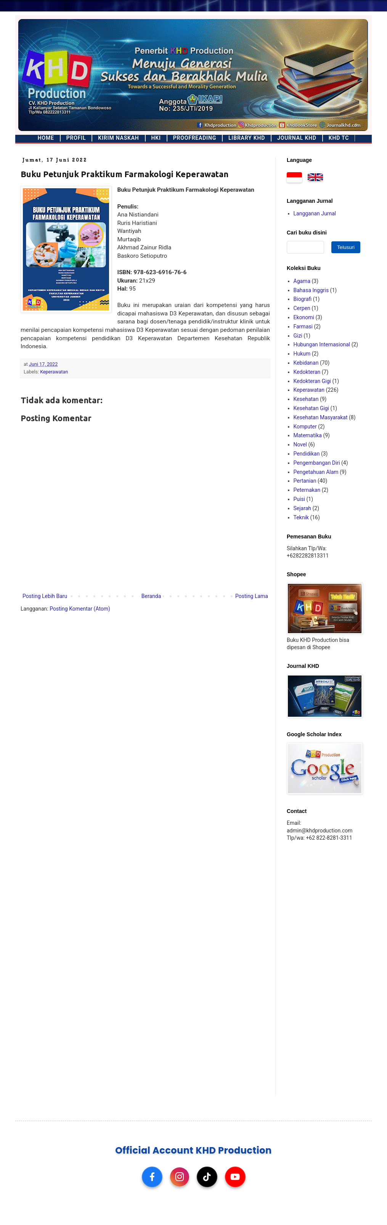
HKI (156, 138)
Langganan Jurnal (315, 213)
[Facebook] (152, 1177)
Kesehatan (306, 399)
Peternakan (307, 490)
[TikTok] (207, 1177)
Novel (300, 444)
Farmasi (303, 326)
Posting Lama (251, 596)
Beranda (151, 596)
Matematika (308, 435)
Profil (76, 138)
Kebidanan (306, 363)
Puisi (299, 499)
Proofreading (194, 138)
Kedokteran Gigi (312, 381)
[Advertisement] (322, 968)
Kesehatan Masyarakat (321, 417)
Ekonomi (304, 317)
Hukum (302, 354)
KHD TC (339, 138)
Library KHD (246, 138)
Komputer (305, 426)
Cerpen (302, 308)
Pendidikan (307, 454)
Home (46, 138)
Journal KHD (296, 138)
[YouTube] (235, 1177)
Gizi (298, 336)
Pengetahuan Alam (316, 472)
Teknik (301, 517)
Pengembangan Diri (317, 463)
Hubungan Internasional (322, 344)
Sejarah (303, 508)
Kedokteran (307, 372)
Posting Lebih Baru (44, 596)
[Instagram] (179, 1176)
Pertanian (305, 481)
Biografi (303, 299)
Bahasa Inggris (311, 290)
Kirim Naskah (118, 138)
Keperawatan (54, 372)
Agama (302, 281)
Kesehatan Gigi (311, 408)
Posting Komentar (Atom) (80, 609)
